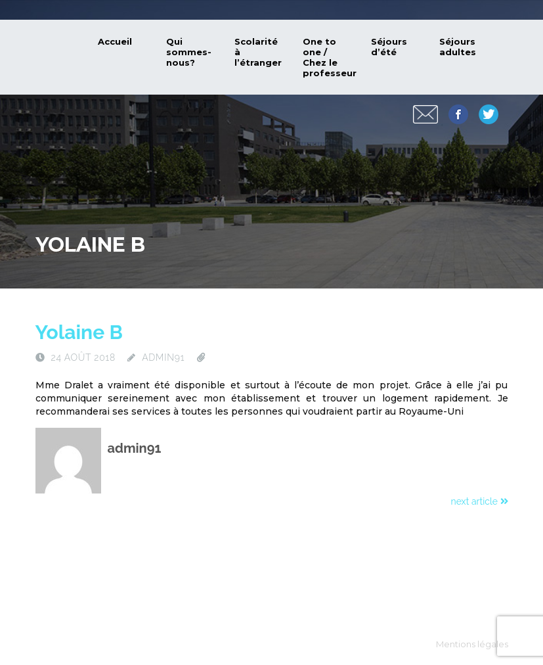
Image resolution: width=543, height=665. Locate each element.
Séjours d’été (389, 46)
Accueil (115, 41)
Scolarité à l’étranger (258, 52)
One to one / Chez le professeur (330, 57)
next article (479, 501)
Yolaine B (79, 332)
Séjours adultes (457, 46)
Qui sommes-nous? (188, 52)
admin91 (163, 357)
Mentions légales (472, 644)
